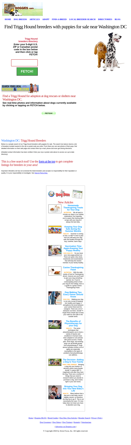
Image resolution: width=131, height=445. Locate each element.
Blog (117, 19)
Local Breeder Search (82, 19)
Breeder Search (84, 418)
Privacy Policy (97, 418)
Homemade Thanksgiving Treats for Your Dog (73, 207)
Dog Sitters (56, 422)
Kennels (77, 422)
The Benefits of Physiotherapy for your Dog (73, 323)
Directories (105, 19)
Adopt (45, 19)
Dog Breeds (20, 19)
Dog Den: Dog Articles (68, 418)
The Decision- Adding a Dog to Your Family (73, 361)
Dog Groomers (45, 422)
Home (8, 19)
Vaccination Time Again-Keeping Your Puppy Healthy (73, 248)
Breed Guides (53, 418)
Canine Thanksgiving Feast (73, 268)
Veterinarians (86, 422)
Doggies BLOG (40, 418)
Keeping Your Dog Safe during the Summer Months (73, 229)
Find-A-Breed (59, 19)
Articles (34, 19)
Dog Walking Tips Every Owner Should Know (73, 294)
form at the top (47, 161)
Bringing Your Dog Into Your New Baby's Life (73, 388)
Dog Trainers (67, 422)
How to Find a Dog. (41, 173)
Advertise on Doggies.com (65, 427)
